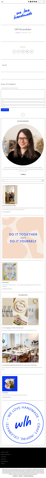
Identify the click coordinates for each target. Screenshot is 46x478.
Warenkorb (3, 459)
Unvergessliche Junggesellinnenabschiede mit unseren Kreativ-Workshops (19, 366)
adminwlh (18, 32)
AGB (7, 452)
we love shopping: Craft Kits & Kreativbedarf (12, 328)
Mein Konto (3, 457)
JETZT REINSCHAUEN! (7, 289)
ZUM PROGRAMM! (6, 212)
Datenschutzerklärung (5, 455)
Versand (2, 464)
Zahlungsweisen (4, 462)
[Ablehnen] (44, 473)
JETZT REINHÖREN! (6, 398)
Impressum (3, 452)
